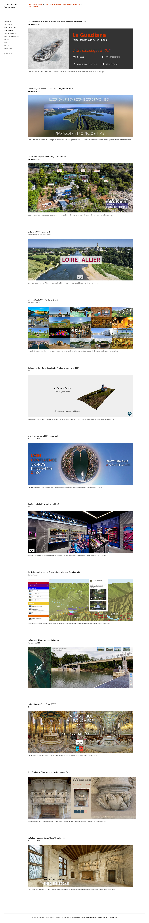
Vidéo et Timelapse (10, 33)
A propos (7, 42)
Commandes (8, 24)
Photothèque (8, 48)
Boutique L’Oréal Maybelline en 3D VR (43, 504)
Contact (6, 45)
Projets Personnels (10, 27)
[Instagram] (5, 54)
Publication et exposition (12, 36)
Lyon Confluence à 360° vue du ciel (43, 436)
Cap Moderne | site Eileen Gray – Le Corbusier (47, 156)
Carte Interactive (33, 235)
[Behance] (9, 54)
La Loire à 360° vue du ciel (39, 232)
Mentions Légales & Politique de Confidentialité (101, 917)
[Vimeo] (12, 54)
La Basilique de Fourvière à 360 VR (42, 704)
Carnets (6, 39)
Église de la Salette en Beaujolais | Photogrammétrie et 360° (53, 368)
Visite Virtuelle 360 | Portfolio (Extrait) (43, 300)
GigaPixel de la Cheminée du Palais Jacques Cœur (49, 772)
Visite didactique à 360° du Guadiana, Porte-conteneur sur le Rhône (57, 22)
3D (29, 371)
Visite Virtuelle (8, 30)
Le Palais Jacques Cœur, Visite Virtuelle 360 (46, 838)
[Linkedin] (7, 54)
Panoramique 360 (34, 25)
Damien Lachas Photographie (10, 5)
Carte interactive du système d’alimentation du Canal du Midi (54, 572)
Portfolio (6, 22)
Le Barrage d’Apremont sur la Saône (43, 640)
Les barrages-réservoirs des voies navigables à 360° (50, 88)
